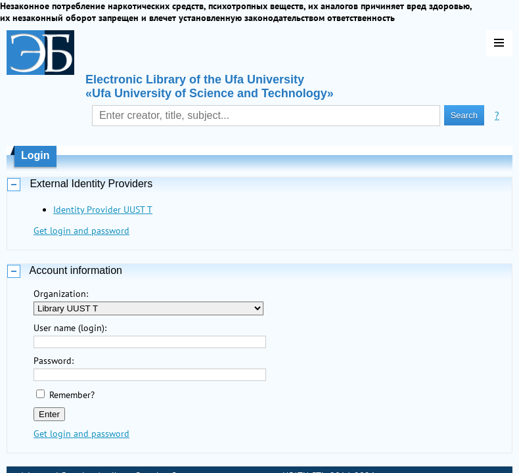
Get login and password (81, 230)
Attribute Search (129, 444)
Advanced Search (53, 444)
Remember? (72, 395)
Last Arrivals (44, 459)
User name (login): (70, 328)
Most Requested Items (122, 459)
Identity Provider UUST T (102, 209)
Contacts (188, 444)
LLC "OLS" (300, 459)
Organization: (61, 294)
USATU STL (304, 444)
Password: (54, 361)
